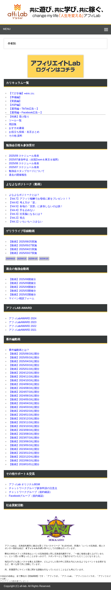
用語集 (13, 124)
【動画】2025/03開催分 (22, 290)
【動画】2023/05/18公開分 (24, 445)
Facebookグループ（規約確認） (27, 495)
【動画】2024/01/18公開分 (24, 414)
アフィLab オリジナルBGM (24, 484)
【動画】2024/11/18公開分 (24, 376)
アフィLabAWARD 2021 (22, 329)
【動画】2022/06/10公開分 (24, 460)
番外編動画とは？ (19, 349)
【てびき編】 (22, 93)
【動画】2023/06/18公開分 (24, 441)
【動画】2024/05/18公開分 (24, 399)
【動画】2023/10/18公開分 (24, 426)
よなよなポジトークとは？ (24, 194)
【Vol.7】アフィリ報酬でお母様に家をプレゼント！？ (40, 198)
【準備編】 (15, 97)
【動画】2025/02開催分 (22, 294)
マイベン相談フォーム (21, 298)
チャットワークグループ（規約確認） (30, 492)
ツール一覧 (15, 120)
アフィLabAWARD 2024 (22, 318)
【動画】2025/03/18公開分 (24, 365)
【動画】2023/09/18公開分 (24, 430)
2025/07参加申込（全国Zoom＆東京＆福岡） (34, 159)
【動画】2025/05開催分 (22, 283)
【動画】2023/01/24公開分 (24, 453)
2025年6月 (10, 259)
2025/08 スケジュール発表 (24, 163)
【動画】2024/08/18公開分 (24, 388)
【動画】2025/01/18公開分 (24, 369)
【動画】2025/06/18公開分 (24, 353)
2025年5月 (21, 259)
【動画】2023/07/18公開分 (24, 437)
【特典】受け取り (19, 116)
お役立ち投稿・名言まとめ (24, 132)
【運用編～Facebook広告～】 (26, 112)
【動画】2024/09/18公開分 (24, 384)
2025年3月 (44, 259)
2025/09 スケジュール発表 (24, 155)
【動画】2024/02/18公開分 (24, 411)
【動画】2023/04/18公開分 (24, 449)
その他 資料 (15, 135)
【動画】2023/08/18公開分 (24, 433)
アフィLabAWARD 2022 (22, 326)
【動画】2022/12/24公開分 (24, 456)
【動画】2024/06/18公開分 (24, 395)
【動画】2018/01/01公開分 (24, 464)
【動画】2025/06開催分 (22, 279)
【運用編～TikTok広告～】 (24, 108)
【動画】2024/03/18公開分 (24, 407)
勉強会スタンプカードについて (26, 171)
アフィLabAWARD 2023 (22, 322)
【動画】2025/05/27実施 (23, 245)
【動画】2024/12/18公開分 (24, 372)
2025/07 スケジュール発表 (24, 167)
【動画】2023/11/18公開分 (24, 422)
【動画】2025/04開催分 (22, 287)
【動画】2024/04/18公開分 (24, 403)
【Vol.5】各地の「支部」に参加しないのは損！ (36, 206)
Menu (6, 29)
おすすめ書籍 (16, 128)
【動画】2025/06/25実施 (23, 241)
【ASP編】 (15, 105)
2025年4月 (32, 259)
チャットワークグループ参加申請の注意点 (33, 488)
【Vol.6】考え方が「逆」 (23, 202)
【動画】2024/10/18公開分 (24, 380)
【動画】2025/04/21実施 (23, 249)
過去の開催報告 (18, 174)
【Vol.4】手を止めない (22, 210)
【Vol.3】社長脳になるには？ (26, 214)
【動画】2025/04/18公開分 (24, 361)
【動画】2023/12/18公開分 (24, 418)
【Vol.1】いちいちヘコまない (26, 221)
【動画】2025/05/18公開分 (24, 357)
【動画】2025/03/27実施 (23, 253)
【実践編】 (15, 101)
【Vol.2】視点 (17, 217)
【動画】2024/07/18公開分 (24, 391)
